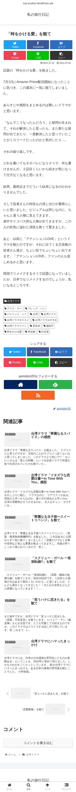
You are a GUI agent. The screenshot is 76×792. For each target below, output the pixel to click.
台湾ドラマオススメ (16, 320)
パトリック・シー (15, 314)
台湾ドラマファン (15, 325)
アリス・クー (13, 308)
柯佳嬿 (30, 331)
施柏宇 (49, 325)
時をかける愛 (13, 331)
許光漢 (44, 331)
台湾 (33, 314)
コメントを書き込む (38, 743)
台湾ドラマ (11, 301)
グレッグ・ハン (35, 308)
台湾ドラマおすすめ (44, 320)
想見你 (35, 325)
